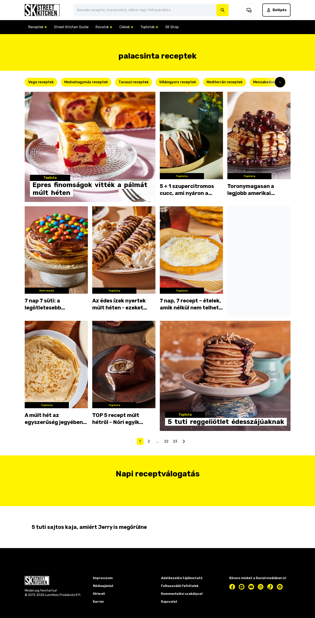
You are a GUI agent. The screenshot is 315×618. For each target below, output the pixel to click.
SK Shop (172, 27)
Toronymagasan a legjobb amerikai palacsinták (250, 190)
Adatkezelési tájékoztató (181, 578)
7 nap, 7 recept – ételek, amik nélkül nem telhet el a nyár (190, 304)
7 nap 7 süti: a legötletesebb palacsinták (43, 304)
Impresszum (103, 578)
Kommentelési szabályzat (182, 594)
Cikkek (126, 27)
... (157, 441)
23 (175, 441)
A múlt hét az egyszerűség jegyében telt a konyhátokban (54, 419)
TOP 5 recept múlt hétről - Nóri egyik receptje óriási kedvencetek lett (115, 419)
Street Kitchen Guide (71, 27)
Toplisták (149, 27)
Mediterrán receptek (225, 82)
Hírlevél (99, 594)
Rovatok (104, 27)
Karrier (98, 602)
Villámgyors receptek (177, 82)
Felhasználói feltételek (179, 586)
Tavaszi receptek (133, 82)
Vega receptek (41, 82)
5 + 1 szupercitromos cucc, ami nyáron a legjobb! (187, 190)
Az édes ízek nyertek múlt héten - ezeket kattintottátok (119, 304)
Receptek (37, 27)
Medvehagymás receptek (86, 82)
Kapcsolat (169, 602)
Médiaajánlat (103, 586)
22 (166, 441)
